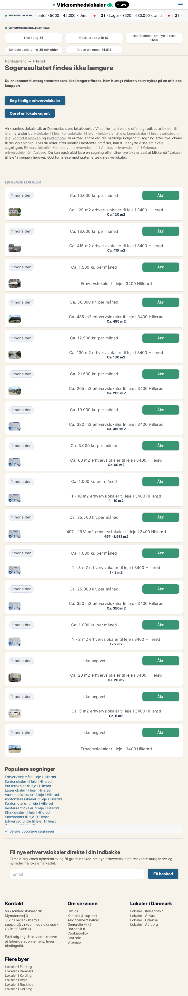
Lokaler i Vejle (16, 980)
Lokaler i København (146, 911)
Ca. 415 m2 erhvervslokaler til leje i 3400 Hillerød (116, 246)
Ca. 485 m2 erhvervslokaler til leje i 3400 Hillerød (116, 317)
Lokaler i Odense (144, 920)
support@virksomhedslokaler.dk (32, 924)
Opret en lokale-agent (30, 113)
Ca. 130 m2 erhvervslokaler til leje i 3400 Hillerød (116, 352)
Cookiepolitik (78, 933)
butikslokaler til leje (43, 133)
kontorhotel (56, 138)
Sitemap (74, 942)
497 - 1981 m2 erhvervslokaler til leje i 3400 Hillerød (116, 531)
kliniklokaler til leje (110, 133)
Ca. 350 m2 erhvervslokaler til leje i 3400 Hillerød (116, 603)
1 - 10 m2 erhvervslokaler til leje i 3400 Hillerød (116, 496)
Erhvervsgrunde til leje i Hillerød (31, 821)
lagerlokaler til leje (142, 133)
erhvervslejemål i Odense (135, 147)
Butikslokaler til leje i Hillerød (28, 786)
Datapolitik (76, 929)
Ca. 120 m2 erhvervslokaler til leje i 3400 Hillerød (116, 210)
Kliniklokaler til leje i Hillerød (27, 812)
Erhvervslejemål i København (47, 147)
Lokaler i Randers (19, 971)
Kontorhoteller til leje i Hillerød (29, 803)
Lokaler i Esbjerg (18, 967)
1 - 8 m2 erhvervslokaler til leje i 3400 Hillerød (116, 567)
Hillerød (39, 61)
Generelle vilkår (80, 924)
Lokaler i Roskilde (19, 984)
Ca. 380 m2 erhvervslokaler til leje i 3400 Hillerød (116, 424)
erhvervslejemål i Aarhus (93, 147)
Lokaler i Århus (142, 916)
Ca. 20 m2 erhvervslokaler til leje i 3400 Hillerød (116, 675)
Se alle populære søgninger (32, 831)
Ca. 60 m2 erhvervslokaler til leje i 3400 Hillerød (116, 460)
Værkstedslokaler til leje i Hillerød (32, 795)
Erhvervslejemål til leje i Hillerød (30, 777)
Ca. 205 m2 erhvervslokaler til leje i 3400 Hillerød (116, 388)
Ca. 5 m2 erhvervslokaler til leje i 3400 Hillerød (116, 711)
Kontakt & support (82, 916)
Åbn (161, 195)
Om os (73, 911)
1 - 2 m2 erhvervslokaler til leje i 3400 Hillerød (116, 639)
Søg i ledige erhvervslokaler (35, 100)
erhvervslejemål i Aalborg (25, 152)
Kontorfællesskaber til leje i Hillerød (33, 799)
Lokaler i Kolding (18, 975)
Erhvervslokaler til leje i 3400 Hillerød (116, 283)
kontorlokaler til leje (77, 133)
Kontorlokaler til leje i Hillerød (28, 781)
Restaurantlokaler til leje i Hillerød (32, 808)
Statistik (74, 938)
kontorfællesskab (26, 138)
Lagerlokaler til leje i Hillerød (28, 790)
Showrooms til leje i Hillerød (27, 817)
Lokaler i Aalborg (144, 924)
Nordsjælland (16, 61)
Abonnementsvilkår (83, 920)
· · (61, 15)
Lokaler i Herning (18, 989)
